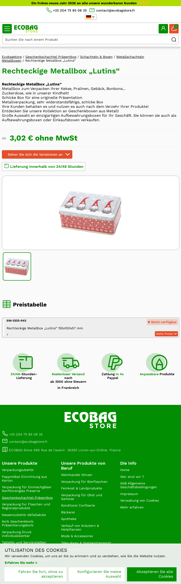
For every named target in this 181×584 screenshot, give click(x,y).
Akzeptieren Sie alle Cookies (154, 574)
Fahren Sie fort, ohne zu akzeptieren (40, 574)
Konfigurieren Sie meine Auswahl (99, 574)
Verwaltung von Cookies (139, 500)
